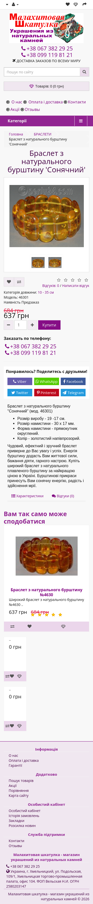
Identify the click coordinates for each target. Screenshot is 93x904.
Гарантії (15, 765)
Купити (49, 325)
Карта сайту (19, 795)
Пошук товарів (21, 780)
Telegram (73, 392)
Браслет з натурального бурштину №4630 (46, 592)
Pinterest (46, 392)
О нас (16, 102)
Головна (16, 134)
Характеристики (27, 496)
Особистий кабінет (24, 810)
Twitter (19, 392)
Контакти (77, 102)
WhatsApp (46, 381)
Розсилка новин (22, 825)
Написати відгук (75, 285)
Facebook (73, 381)
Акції (14, 109)
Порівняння (19, 790)
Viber (19, 381)
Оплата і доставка (46, 102)
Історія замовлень (24, 815)
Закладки (16, 820)
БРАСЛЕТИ (42, 134)
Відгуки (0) (63, 496)
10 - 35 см (46, 292)
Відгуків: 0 (50, 285)
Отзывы (32, 109)
